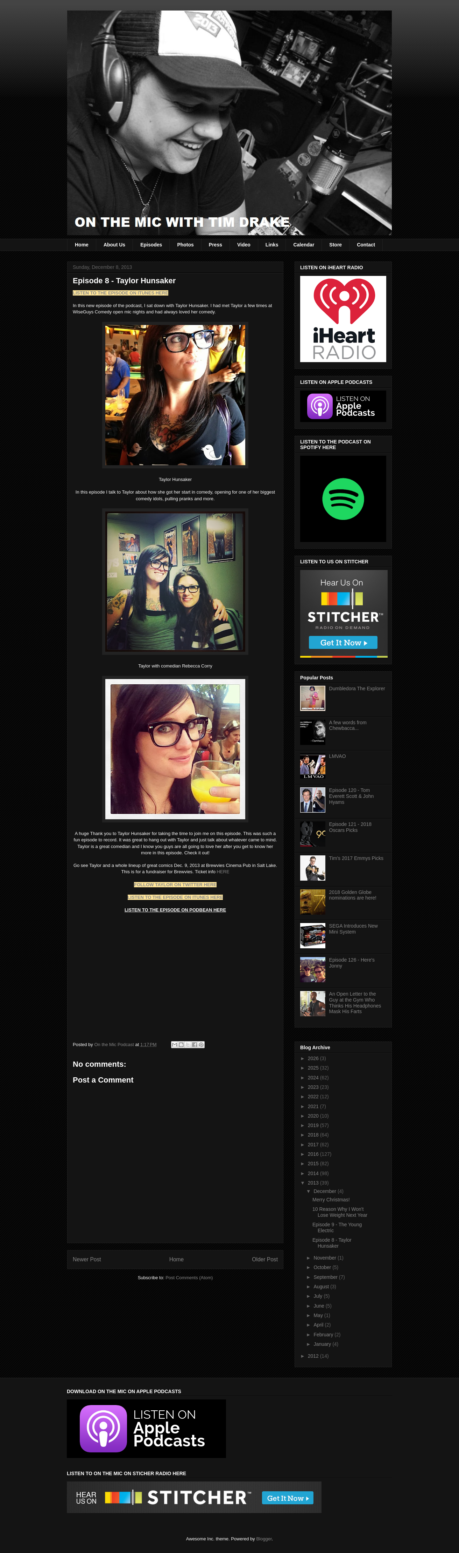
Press (215, 244)
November (325, 1258)
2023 (314, 1087)
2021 (314, 1106)
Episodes (151, 244)
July (318, 1296)
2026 (314, 1058)
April (319, 1325)
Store (335, 244)
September (326, 1277)
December (325, 1191)
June (319, 1306)
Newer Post (87, 1259)
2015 (314, 1163)
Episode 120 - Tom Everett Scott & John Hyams (351, 796)
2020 (314, 1116)
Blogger (263, 1538)
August (321, 1286)
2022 (314, 1096)
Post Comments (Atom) (189, 1277)
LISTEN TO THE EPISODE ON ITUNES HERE (175, 897)
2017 (314, 1144)
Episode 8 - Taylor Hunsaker (332, 1243)
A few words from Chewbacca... (348, 725)
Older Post (265, 1259)
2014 (314, 1173)
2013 (314, 1183)
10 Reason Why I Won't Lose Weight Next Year (339, 1212)
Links (272, 244)
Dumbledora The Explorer (357, 688)
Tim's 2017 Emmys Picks (356, 858)
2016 (314, 1154)
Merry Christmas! (331, 1199)
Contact (366, 244)
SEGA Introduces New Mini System (353, 929)
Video (243, 244)
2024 (314, 1077)
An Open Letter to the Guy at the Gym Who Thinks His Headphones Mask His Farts (355, 1002)
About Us (114, 244)
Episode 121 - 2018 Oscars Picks (350, 827)
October (322, 1267)
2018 (314, 1135)
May (318, 1315)
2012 (314, 1356)
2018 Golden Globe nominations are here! (352, 895)
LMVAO (337, 756)
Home (82, 244)
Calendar (303, 244)
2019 (314, 1125)
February (323, 1334)
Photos (185, 244)
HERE (223, 871)
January (322, 1344)
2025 (314, 1068)
